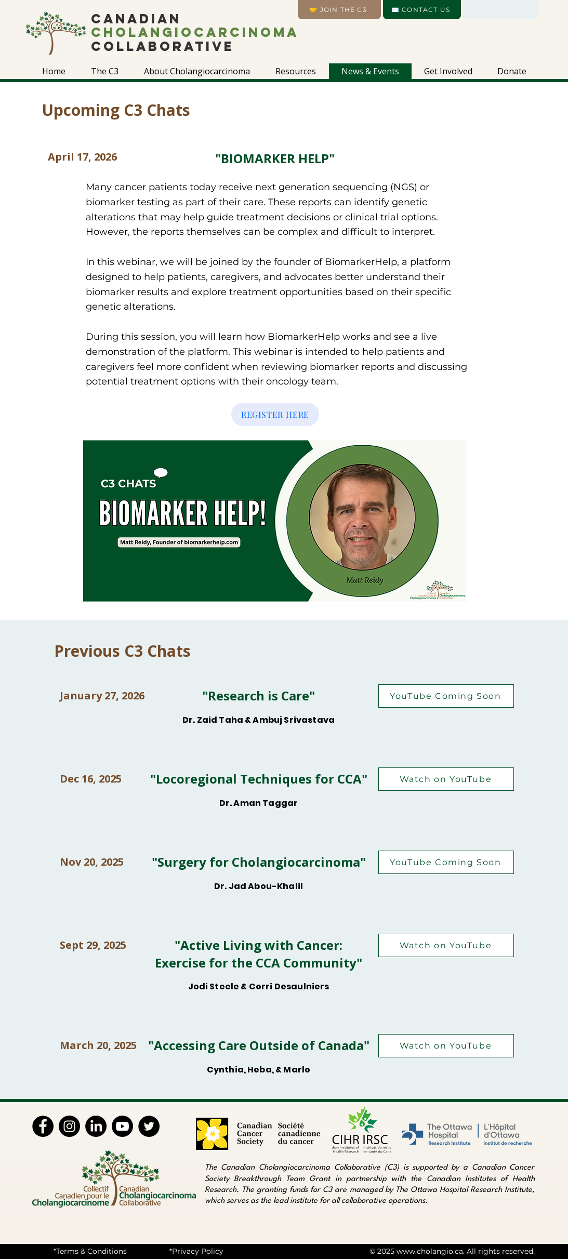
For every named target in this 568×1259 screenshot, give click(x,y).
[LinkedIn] (96, 1126)
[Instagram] (69, 1126)
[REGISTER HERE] (275, 414)
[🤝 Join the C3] (339, 9)
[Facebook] (43, 1126)
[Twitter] (149, 1126)
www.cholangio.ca (430, 1251)
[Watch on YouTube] (446, 779)
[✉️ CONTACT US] (422, 9)
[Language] (500, 9)
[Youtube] (122, 1126)
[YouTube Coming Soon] (446, 696)
